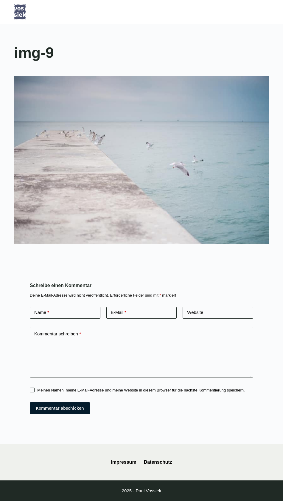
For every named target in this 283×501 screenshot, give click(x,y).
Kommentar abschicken (60, 408)
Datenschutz (158, 462)
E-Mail (119, 312)
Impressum (123, 462)
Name (41, 312)
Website (195, 312)
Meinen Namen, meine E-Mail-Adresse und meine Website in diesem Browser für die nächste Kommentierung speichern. (141, 390)
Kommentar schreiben (57, 334)
